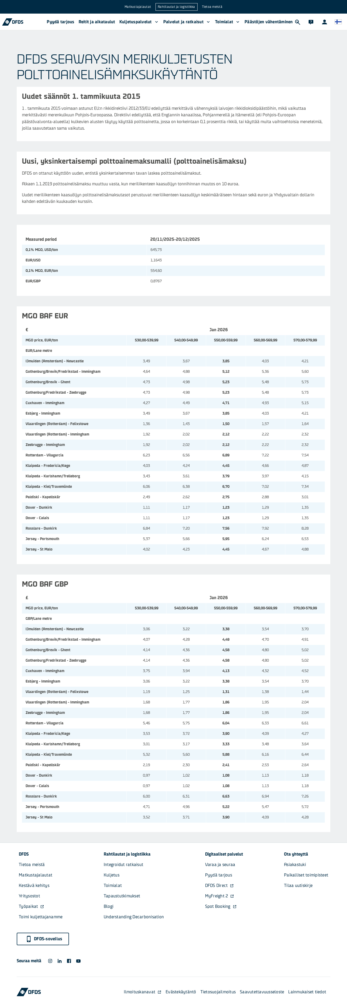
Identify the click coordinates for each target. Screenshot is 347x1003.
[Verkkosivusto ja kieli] (338, 22)
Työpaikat (31, 906)
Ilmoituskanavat (142, 991)
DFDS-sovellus (44, 939)
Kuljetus (111, 875)
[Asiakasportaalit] (324, 22)
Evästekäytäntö (181, 991)
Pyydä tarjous (60, 21)
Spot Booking (221, 906)
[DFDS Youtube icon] (78, 961)
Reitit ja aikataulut (97, 21)
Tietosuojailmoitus (218, 991)
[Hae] (297, 22)
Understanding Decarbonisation (134, 916)
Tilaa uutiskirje (298, 885)
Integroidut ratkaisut (123, 864)
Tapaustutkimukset (122, 895)
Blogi (108, 906)
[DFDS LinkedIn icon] (59, 961)
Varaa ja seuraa (220, 864)
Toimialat (113, 885)
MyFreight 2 (219, 895)
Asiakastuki (295, 864)
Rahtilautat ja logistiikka (176, 7)
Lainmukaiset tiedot (307, 991)
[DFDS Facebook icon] (69, 961)
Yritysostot (29, 895)
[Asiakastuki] (311, 22)
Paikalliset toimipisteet (306, 875)
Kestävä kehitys (34, 885)
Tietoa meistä (212, 7)
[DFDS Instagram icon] (50, 961)
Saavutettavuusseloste (262, 991)
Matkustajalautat (138, 7)
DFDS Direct (219, 885)
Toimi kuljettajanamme (40, 916)
